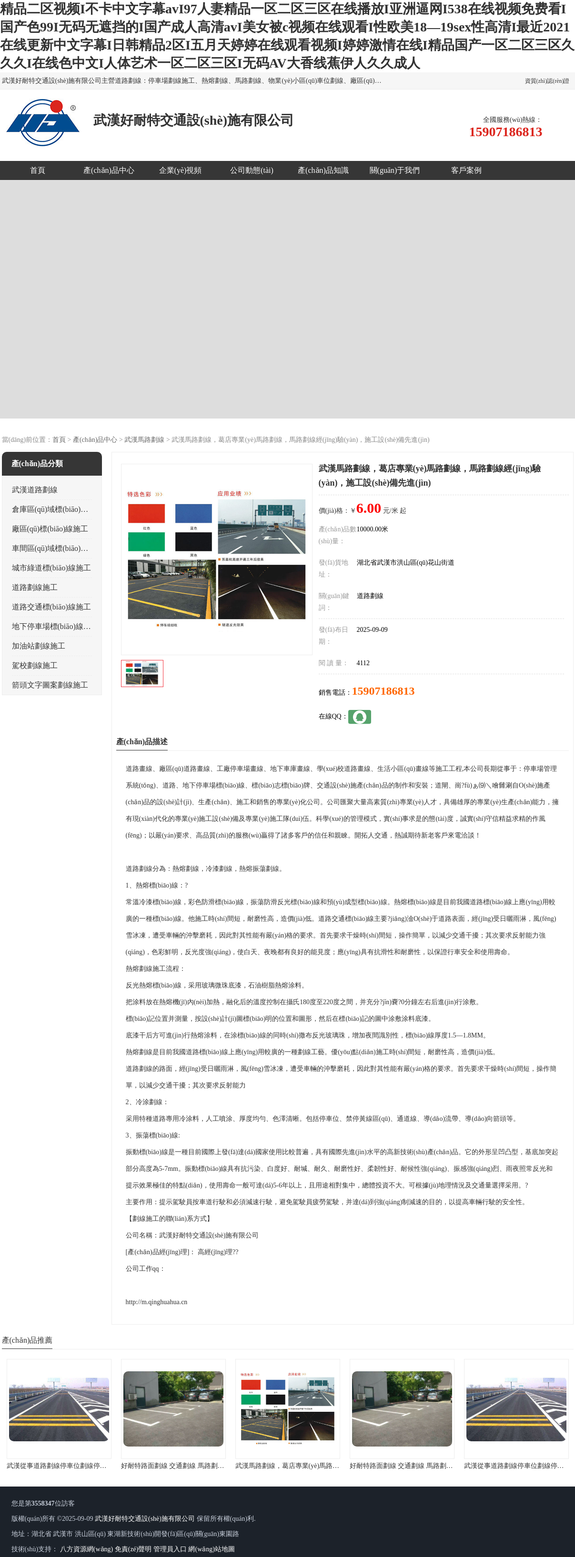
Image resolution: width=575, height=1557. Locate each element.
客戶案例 (466, 170)
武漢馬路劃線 (144, 439)
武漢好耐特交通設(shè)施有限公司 (145, 1518)
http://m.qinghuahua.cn (157, 1302)
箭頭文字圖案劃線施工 (50, 685)
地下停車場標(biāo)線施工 (55, 626)
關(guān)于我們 (395, 170)
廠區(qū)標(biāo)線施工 (50, 529)
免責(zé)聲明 (133, 1549)
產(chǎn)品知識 (323, 170)
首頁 (37, 170)
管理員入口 (170, 1549)
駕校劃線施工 (35, 665)
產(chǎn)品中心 (108, 170)
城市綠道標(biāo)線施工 (51, 568)
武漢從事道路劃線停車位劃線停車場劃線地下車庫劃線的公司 (97, 1465)
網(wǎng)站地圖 (211, 1549)
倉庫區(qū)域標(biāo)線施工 (58, 509)
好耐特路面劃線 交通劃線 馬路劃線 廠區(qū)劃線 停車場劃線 (210, 1465)
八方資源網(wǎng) (86, 1549)
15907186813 (383, 691)
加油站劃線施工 (38, 646)
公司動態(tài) (251, 170)
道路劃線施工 (35, 587)
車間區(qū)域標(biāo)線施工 (58, 548)
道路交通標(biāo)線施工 (51, 607)
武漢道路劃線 (35, 490)
